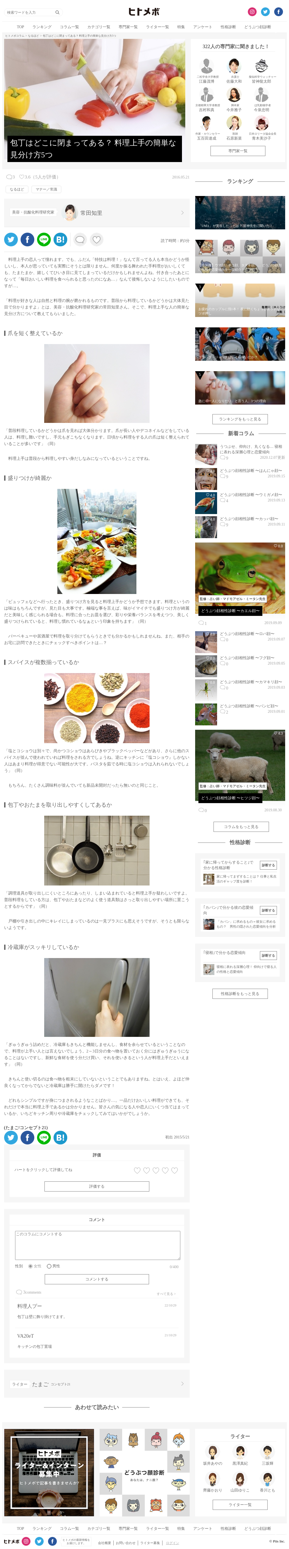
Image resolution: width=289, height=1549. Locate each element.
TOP (20, 27)
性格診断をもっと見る (240, 994)
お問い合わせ (126, 1543)
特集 (181, 27)
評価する (97, 1186)
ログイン (172, 1543)
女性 (37, 1266)
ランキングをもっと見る (240, 419)
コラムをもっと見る (241, 827)
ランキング (42, 27)
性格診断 (228, 27)
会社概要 (104, 1543)
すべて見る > (166, 1294)
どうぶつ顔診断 (257, 27)
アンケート (202, 27)
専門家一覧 (128, 27)
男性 (56, 1266)
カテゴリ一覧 (98, 27)
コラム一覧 (69, 27)
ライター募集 (150, 1543)
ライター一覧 (157, 27)
